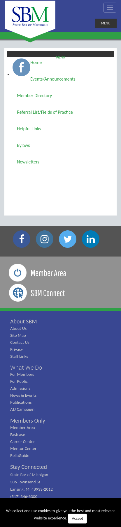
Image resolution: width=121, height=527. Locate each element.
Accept (77, 518)
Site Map (18, 335)
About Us (18, 328)
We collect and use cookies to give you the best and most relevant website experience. (60, 516)
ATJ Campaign (22, 409)
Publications (21, 402)
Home (36, 62)
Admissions (20, 388)
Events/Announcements (53, 79)
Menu (60, 56)
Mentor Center (23, 448)
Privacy (16, 349)
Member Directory (34, 95)
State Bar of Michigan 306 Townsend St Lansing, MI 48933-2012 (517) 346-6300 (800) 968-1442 (31, 489)
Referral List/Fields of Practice (45, 112)
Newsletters (28, 162)
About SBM (23, 321)
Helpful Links (29, 128)
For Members (22, 374)
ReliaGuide (19, 455)
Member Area (22, 427)
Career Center (22, 441)
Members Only (27, 420)
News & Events (23, 395)
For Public (19, 381)
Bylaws (23, 145)
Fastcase (17, 434)
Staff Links (19, 356)
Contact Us (19, 342)
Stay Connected (28, 466)
